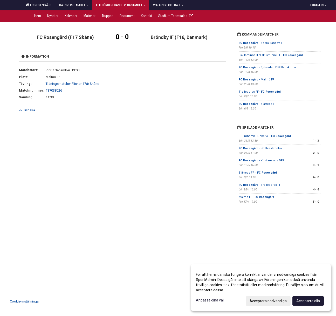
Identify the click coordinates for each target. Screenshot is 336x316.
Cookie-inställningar (25, 301)
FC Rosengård (38, 5)
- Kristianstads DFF (262, 160)
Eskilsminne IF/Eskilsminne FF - (271, 55)
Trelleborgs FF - (260, 91)
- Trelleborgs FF (260, 185)
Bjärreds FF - (258, 172)
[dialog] (261, 287)
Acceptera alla (308, 301)
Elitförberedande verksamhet (120, 5)
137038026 (54, 90)
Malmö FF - (256, 197)
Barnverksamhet (73, 5)
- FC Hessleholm (261, 148)
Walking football (168, 5)
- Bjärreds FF (258, 104)
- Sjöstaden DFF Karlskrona (268, 67)
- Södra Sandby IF (261, 43)
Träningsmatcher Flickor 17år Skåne (72, 84)
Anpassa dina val (210, 300)
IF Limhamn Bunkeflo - (265, 136)
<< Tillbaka (27, 110)
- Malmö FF (256, 79)
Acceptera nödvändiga (268, 301)
